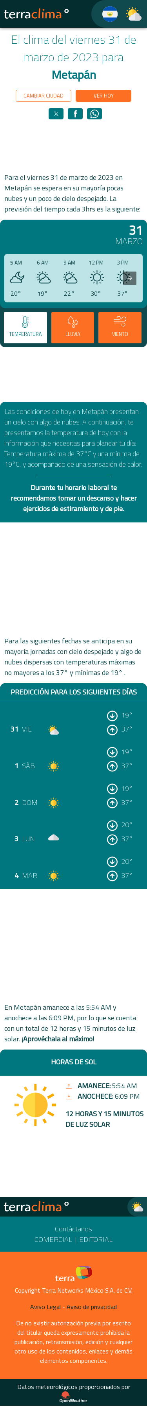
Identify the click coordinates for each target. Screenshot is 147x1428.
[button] (56, 113)
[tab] (25, 327)
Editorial (96, 1239)
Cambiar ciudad (44, 95)
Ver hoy (104, 95)
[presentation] (129, 278)
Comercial (53, 1239)
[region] (73, 145)
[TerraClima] (105, 14)
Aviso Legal (45, 1306)
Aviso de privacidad (92, 1306)
